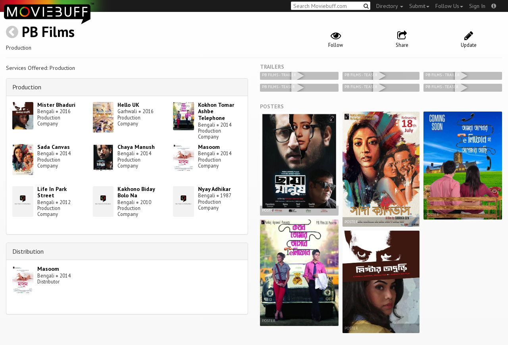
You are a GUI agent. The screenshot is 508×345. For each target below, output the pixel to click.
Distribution (28, 251)
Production (26, 87)
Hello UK (128, 104)
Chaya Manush (136, 146)
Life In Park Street (52, 192)
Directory (389, 6)
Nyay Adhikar (214, 189)
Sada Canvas (53, 146)
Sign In (477, 6)
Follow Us (449, 6)
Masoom (209, 146)
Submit (419, 6)
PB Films (48, 31)
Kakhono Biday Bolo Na (136, 192)
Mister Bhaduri (56, 104)
